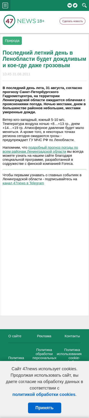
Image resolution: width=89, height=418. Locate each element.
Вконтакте (69, 5)
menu (5, 5)
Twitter (75, 5)
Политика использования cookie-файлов (69, 356)
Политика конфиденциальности (26, 360)
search (84, 5)
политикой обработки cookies (43, 394)
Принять (44, 407)
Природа (12, 40)
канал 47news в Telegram (23, 183)
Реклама (44, 336)
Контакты (72, 336)
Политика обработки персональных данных (44, 356)
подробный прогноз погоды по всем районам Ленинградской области (40, 149)
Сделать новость (72, 21)
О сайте (14, 336)
